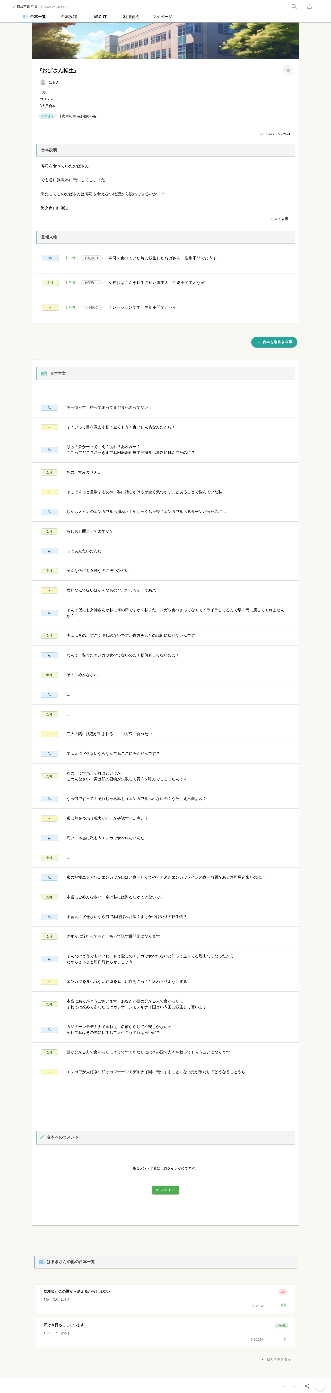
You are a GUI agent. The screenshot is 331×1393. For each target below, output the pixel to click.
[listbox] (165, 1154)
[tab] (34, 17)
